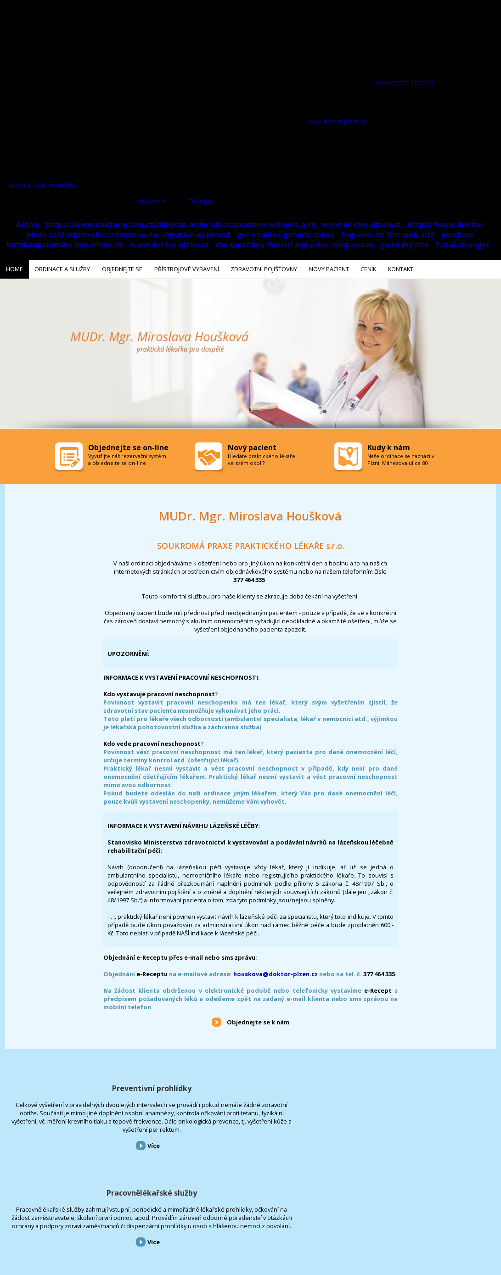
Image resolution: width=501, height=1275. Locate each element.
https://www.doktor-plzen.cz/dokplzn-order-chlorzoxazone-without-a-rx (180, 224)
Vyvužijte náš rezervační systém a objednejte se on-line (127, 458)
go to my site (404, 245)
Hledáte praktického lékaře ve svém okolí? (261, 458)
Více (85, 1169)
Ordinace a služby (40, 1225)
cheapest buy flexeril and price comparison (294, 245)
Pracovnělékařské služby (250, 1086)
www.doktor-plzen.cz (405, 82)
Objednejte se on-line (128, 446)
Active (27, 224)
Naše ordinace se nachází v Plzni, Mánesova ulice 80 (400, 458)
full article (153, 201)
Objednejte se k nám (258, 1021)
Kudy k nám (388, 446)
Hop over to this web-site (388, 234)
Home (6, 1225)
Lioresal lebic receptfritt (42, 184)
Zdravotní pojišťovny (181, 1225)
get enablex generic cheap (285, 234)
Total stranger (462, 245)
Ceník (254, 1225)
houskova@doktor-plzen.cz (275, 972)
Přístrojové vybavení (417, 1086)
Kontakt (277, 1225)
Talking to (200, 201)
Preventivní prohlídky (83, 1086)
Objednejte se (82, 1225)
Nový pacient (226, 1225)
